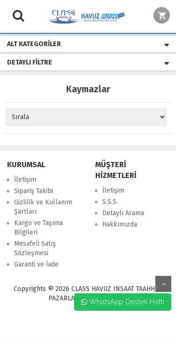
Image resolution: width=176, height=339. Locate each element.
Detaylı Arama (123, 213)
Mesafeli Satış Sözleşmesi (35, 248)
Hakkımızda (119, 224)
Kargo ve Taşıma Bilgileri (38, 227)
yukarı (163, 284)
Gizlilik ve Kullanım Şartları (43, 207)
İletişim (25, 180)
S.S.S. (110, 202)
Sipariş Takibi (33, 191)
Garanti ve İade (36, 264)
